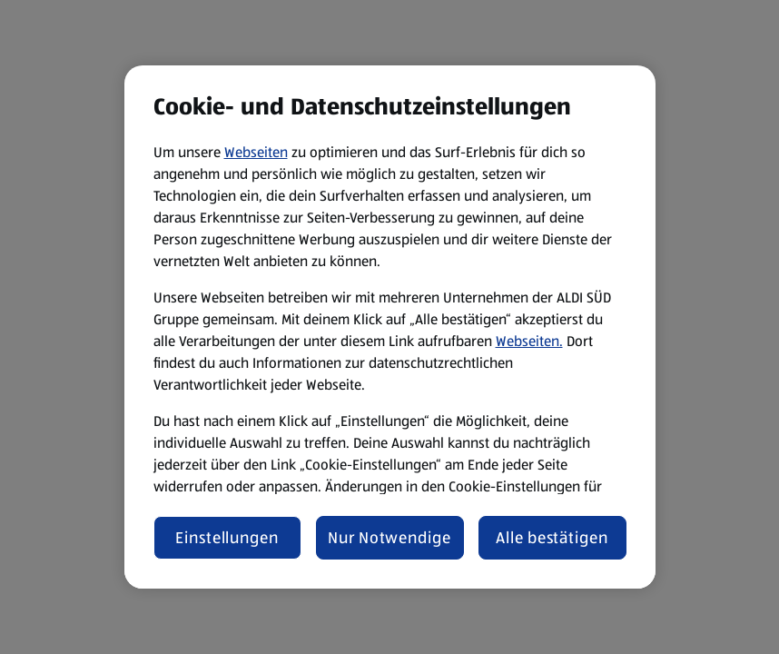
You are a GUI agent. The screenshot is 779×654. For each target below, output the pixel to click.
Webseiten (256, 152)
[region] (390, 327)
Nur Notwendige (389, 538)
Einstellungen (227, 538)
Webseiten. (529, 341)
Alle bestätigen (552, 538)
